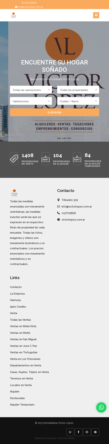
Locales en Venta (21, 385)
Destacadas (17, 398)
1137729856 (29, 2)
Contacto (16, 287)
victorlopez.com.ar (73, 219)
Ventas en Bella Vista (23, 326)
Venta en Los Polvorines (25, 359)
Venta (13, 313)
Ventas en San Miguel (23, 339)
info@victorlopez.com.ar (29, 7)
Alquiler (14, 391)
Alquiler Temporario (22, 404)
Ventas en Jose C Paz (23, 346)
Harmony (15, 300)
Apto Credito (18, 306)
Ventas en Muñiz (20, 332)
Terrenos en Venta (21, 378)
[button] (31, 90)
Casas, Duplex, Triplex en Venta (29, 372)
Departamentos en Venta (25, 365)
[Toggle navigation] (96, 15)
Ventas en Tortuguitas (23, 352)
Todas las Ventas (20, 319)
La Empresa (17, 293)
